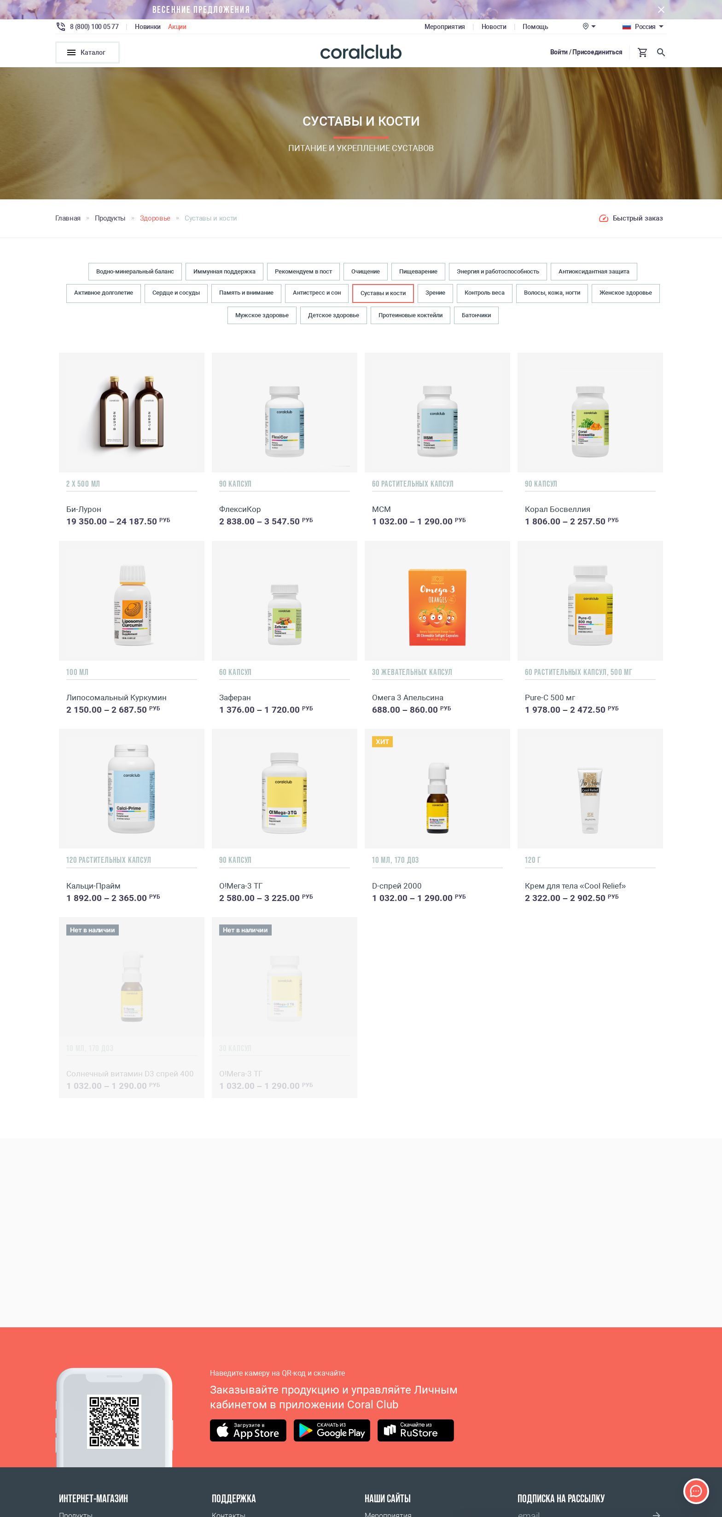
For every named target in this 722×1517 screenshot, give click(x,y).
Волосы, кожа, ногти (552, 294)
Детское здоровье (333, 316)
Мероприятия (445, 26)
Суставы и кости (383, 294)
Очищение (365, 272)
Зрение (435, 294)
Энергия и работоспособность (498, 272)
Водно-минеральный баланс (135, 272)
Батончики (476, 316)
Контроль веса (485, 294)
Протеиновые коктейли (410, 316)
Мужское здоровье (262, 316)
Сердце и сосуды (176, 294)
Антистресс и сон (317, 294)
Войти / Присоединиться (586, 52)
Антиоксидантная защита (594, 272)
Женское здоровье (626, 294)
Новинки (148, 26)
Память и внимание (246, 294)
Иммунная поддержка (224, 272)
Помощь (535, 26)
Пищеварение (418, 272)
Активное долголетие (103, 294)
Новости (494, 26)
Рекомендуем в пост (303, 272)
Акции (177, 26)
